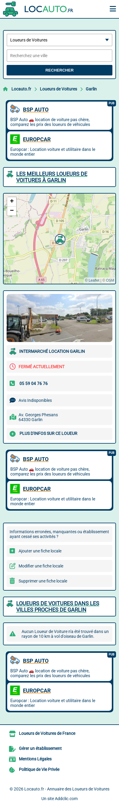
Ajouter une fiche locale (40, 551)
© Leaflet (92, 280)
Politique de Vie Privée (39, 769)
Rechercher (59, 70)
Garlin (91, 89)
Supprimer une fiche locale (43, 581)
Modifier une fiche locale (41, 566)
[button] (59, 238)
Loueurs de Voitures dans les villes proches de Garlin (57, 606)
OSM (110, 280)
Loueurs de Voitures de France (47, 733)
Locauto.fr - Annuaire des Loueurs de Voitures (66, 789)
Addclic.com (66, 798)
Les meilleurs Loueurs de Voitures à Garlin (51, 177)
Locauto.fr (21, 89)
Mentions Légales (35, 759)
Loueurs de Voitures (58, 89)
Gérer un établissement (40, 748)
